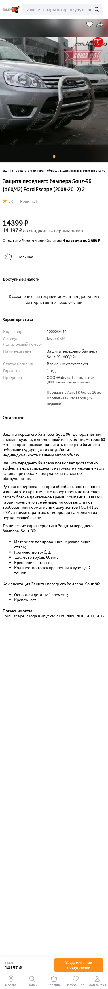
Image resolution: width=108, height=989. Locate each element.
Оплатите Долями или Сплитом (51, 240)
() (68, 382)
